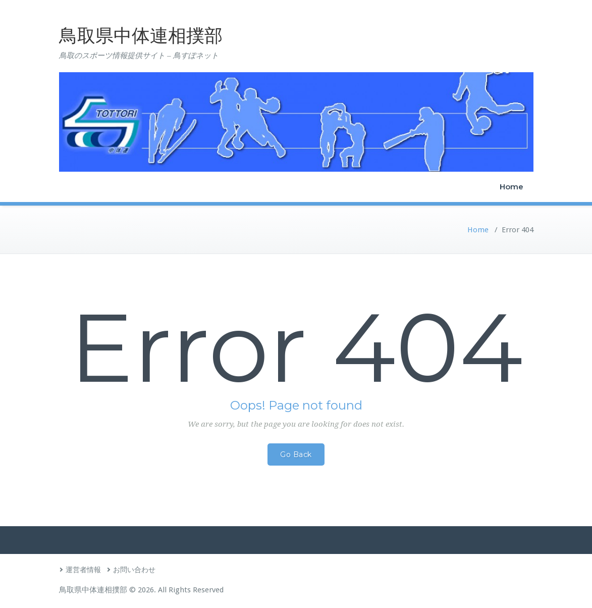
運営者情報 (83, 570)
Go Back (296, 454)
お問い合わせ (134, 570)
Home (511, 186)
